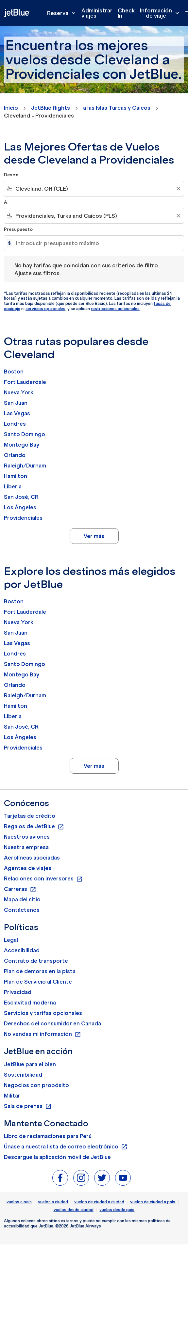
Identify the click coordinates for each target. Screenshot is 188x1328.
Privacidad (17, 992)
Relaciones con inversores (43, 878)
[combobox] (94, 189)
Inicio (11, 107)
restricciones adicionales (115, 308)
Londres (15, 423)
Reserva (63, 13)
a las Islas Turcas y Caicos (116, 107)
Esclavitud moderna (30, 1002)
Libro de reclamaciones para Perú (48, 1136)
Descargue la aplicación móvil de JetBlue (57, 1157)
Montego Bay (21, 444)
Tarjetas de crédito (29, 816)
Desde (11, 175)
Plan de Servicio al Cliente (38, 981)
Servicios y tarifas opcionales (43, 1013)
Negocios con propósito (36, 1085)
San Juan (15, 403)
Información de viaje (161, 13)
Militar (12, 1095)
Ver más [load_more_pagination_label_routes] (94, 536)
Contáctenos (22, 910)
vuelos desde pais (116, 1209)
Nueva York (18, 392)
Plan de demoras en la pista (40, 971)
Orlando (15, 455)
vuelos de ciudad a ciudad (99, 1201)
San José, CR (21, 497)
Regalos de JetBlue (34, 826)
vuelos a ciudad (53, 1201)
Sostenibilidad (23, 1074)
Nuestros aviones (27, 836)
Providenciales (23, 517)
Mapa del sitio (22, 899)
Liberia (13, 486)
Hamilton (15, 476)
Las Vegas (17, 413)
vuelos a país (19, 1201)
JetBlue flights (50, 107)
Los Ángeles (20, 507)
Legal (11, 940)
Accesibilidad (22, 950)
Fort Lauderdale (25, 382)
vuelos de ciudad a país (152, 1201)
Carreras (20, 889)
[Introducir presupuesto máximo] (96, 243)
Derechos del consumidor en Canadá (52, 1023)
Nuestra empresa (26, 847)
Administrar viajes (96, 13)
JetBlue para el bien (30, 1064)
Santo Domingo (24, 434)
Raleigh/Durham (25, 465)
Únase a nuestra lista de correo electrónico (66, 1146)
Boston (14, 371)
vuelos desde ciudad (74, 1209)
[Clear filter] (178, 188)
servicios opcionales (45, 308)
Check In (126, 13)
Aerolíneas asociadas (32, 857)
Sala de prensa (28, 1106)
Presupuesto (18, 229)
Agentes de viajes (27, 868)
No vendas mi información (42, 1034)
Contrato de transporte (36, 960)
